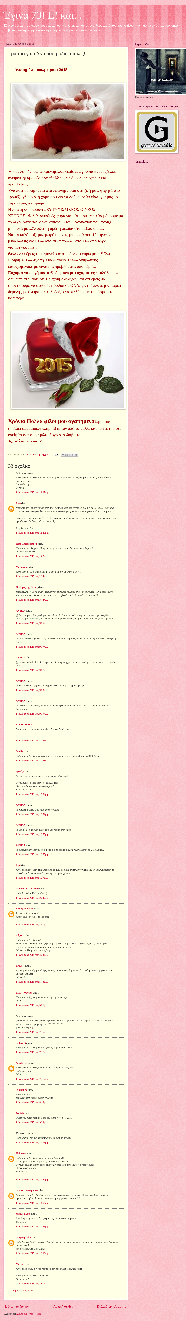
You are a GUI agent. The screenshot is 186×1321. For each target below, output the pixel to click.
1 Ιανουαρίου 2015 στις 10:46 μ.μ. (32, 1179)
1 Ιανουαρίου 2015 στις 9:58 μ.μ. (32, 1122)
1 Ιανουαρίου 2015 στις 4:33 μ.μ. (32, 955)
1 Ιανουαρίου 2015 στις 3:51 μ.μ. (32, 924)
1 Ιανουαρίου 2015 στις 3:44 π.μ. (32, 600)
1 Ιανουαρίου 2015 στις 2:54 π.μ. (32, 576)
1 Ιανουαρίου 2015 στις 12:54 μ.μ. (32, 814)
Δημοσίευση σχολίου (22, 1290)
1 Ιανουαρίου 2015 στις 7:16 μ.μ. (32, 1032)
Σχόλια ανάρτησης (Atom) (29, 1314)
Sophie (19, 751)
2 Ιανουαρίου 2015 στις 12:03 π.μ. (32, 1253)
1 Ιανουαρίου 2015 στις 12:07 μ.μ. (32, 794)
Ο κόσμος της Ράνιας (27, 587)
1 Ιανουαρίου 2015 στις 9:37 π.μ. (32, 646)
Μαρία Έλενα (23, 1214)
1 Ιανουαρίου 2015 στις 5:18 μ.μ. (32, 982)
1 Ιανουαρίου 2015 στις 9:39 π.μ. (32, 713)
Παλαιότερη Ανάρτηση (112, 1306)
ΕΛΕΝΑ (20, 966)
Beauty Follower (24, 908)
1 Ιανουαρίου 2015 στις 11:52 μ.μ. (32, 1226)
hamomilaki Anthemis (27, 888)
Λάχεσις (20, 935)
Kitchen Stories (24, 724)
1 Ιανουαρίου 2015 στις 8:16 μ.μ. (32, 1102)
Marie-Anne (22, 567)
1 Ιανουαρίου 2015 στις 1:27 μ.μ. (32, 877)
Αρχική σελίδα (63, 1306)
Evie (18, 503)
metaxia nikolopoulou (27, 1190)
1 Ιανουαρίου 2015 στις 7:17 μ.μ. (32, 1052)
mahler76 (21, 1043)
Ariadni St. (21, 1063)
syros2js (20, 771)
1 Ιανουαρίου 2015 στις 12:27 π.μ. (32, 492)
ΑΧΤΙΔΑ (20, 610)
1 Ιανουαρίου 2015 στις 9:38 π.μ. (32, 690)
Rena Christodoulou (26, 543)
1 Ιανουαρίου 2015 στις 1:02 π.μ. (32, 556)
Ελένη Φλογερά (24, 992)
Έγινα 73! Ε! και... (43, 15)
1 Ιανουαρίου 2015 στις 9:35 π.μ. (32, 623)
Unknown (21, 1153)
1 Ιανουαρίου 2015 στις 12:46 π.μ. (32, 533)
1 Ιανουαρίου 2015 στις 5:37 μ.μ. (32, 1005)
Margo (19, 1264)
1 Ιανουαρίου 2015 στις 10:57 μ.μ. (32, 1203)
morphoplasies (23, 1237)
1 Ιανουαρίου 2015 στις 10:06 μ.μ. (32, 1142)
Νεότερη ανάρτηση (17, 1306)
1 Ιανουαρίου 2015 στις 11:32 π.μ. (32, 740)
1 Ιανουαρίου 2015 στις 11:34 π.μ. (32, 760)
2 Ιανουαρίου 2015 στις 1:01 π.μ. (32, 1283)
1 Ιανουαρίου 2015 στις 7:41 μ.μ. (32, 1079)
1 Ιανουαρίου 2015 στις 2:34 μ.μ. (32, 898)
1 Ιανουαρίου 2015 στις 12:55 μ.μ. (32, 834)
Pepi (18, 865)
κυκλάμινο (21, 1090)
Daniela (20, 1113)
